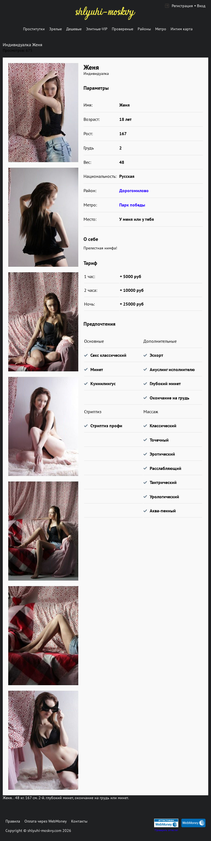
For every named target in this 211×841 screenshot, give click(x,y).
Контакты (79, 821)
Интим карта (182, 28)
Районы (144, 28)
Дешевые (74, 28)
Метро (160, 28)
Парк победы (132, 205)
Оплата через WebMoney (45, 821)
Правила (12, 821)
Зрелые (55, 28)
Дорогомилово (134, 190)
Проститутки (34, 28)
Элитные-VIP (96, 28)
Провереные (122, 28)
